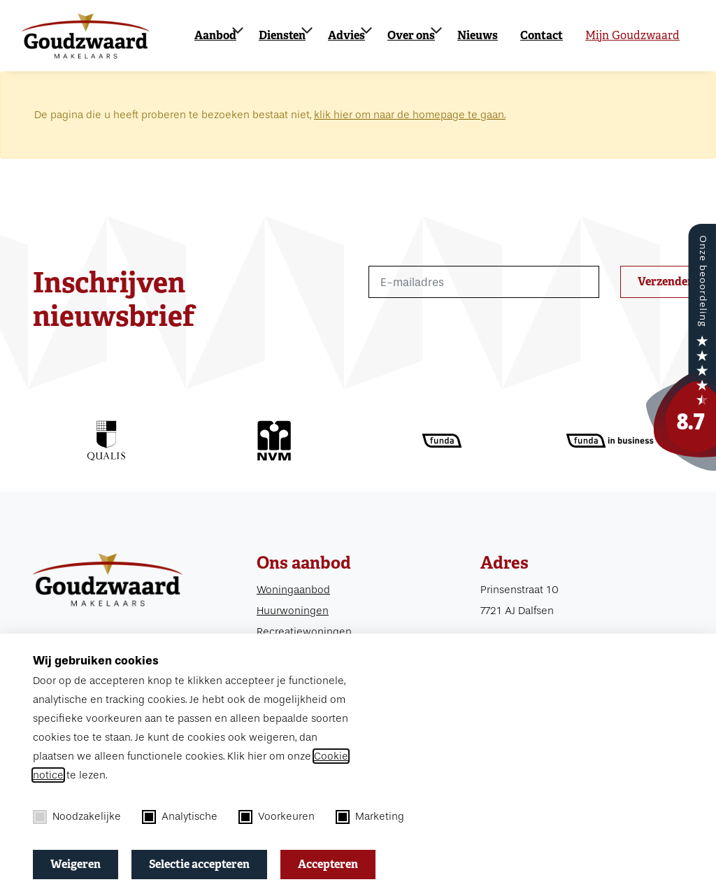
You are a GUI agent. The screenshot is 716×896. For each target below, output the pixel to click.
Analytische (179, 817)
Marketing (370, 817)
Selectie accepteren (199, 864)
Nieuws (477, 35)
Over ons (411, 35)
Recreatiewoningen (304, 631)
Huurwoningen (293, 610)
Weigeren (75, 864)
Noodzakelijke (77, 817)
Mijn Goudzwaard (632, 35)
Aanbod (215, 35)
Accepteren (328, 864)
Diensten (282, 35)
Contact (541, 35)
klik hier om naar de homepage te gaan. (410, 114)
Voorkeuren (276, 817)
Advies (346, 35)
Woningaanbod (293, 589)
